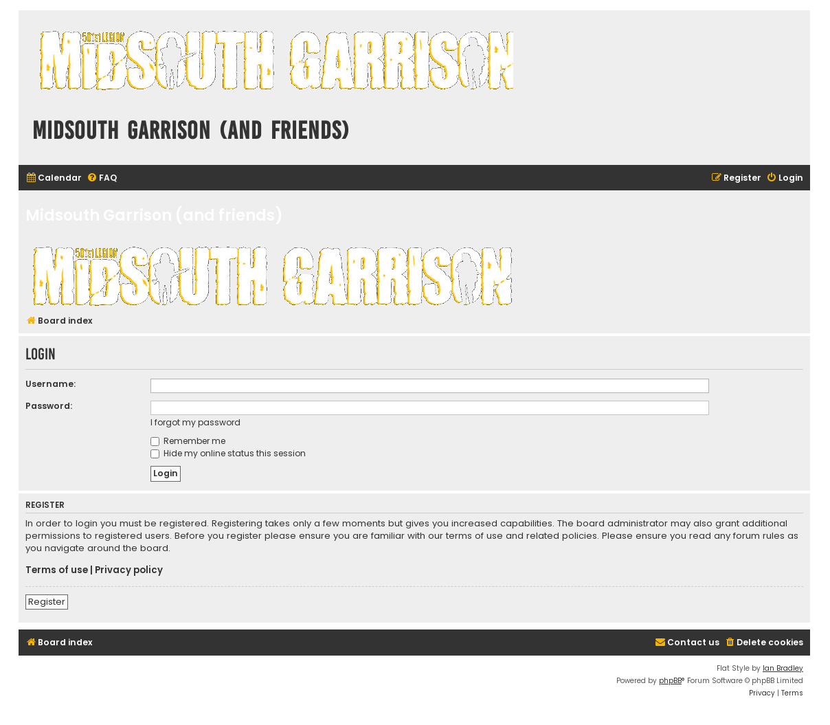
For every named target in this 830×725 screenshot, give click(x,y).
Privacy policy (129, 570)
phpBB (670, 681)
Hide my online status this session (228, 453)
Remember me (187, 441)
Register (46, 601)
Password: (48, 406)
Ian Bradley (783, 668)
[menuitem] (53, 178)
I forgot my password (195, 422)
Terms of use (56, 570)
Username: (50, 384)
